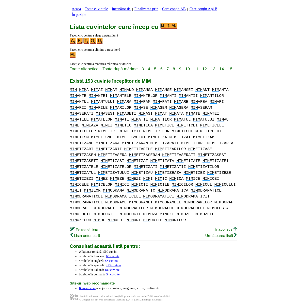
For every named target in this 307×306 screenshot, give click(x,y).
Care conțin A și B (203, 9)
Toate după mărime (120, 68)
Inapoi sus (226, 229)
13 (213, 68)
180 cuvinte (112, 269)
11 (196, 68)
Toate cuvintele (96, 9)
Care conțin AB (174, 9)
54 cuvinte (113, 274)
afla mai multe (139, 296)
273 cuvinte (113, 265)
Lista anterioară (85, 236)
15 (230, 68)
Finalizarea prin (146, 9)
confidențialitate (163, 296)
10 (187, 68)
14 (221, 68)
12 (204, 68)
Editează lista (84, 230)
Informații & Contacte (152, 299)
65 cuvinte (112, 256)
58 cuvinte (111, 260)
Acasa (76, 9)
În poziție (79, 14)
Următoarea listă (221, 236)
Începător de (121, 9)
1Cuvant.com (87, 288)
